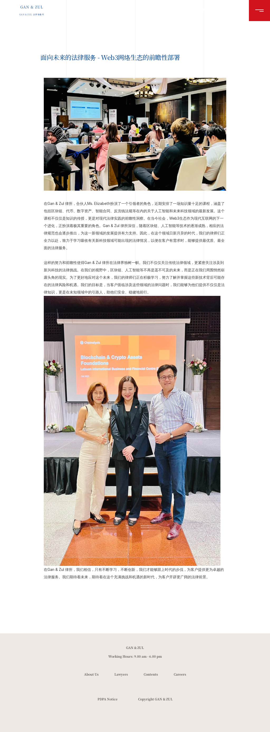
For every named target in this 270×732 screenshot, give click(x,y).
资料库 (183, 9)
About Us (91, 674)
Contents (151, 674)
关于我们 (137, 9)
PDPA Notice (108, 699)
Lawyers (121, 674)
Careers (180, 674)
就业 (202, 9)
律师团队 (161, 9)
